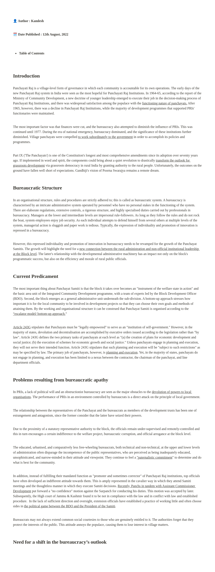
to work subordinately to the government (105, 137)
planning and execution (122, 352)
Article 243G (22, 327)
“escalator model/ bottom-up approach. (39, 314)
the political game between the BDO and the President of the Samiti (69, 506)
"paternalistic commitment (154, 457)
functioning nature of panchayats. (164, 103)
